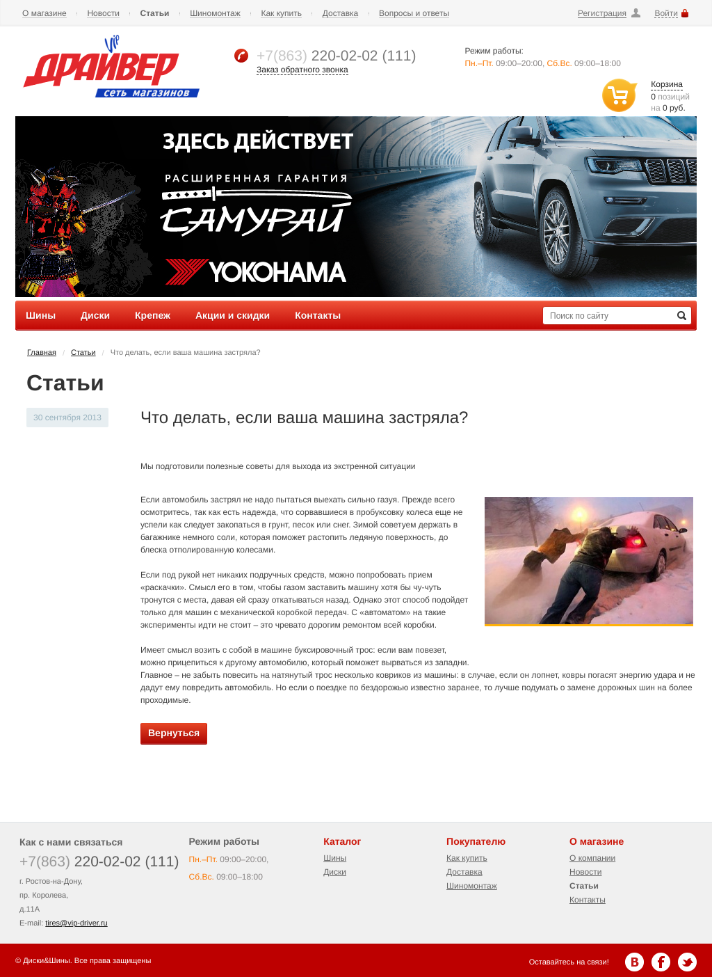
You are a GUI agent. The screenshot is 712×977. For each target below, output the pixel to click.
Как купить (281, 13)
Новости (103, 13)
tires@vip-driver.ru (76, 923)
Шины (334, 858)
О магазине (44, 13)
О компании (592, 858)
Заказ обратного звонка (302, 69)
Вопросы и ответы (414, 13)
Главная (41, 353)
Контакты (587, 900)
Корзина (667, 84)
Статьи (155, 13)
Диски (334, 872)
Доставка (341, 13)
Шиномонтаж (215, 13)
